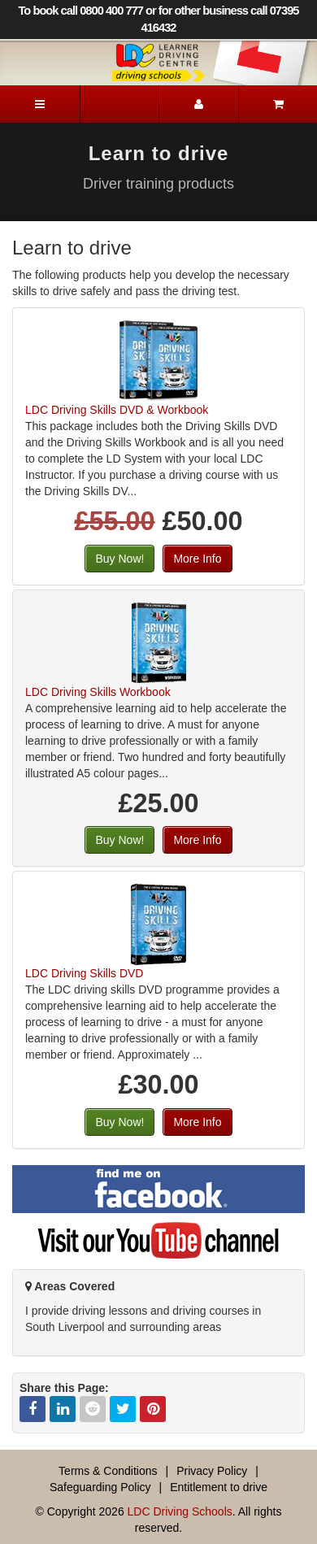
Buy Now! (119, 558)
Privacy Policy (211, 1470)
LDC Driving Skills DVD (84, 973)
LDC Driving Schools (180, 1511)
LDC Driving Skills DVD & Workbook (116, 409)
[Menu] (40, 104)
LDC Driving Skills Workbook (98, 691)
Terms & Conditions (108, 1470)
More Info (197, 558)
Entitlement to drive (218, 1487)
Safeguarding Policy (100, 1487)
